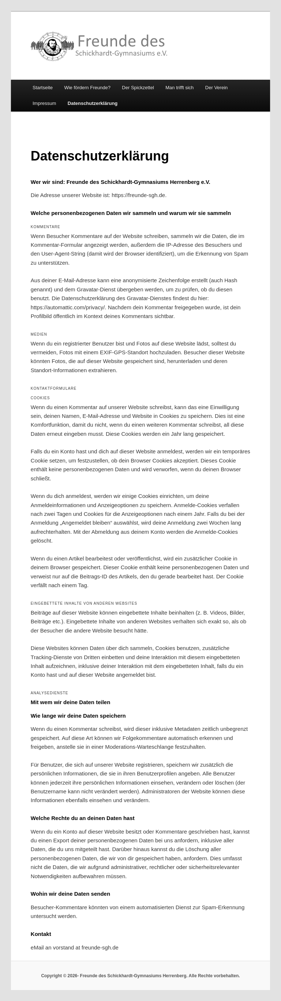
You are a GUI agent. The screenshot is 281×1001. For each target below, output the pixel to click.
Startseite (43, 87)
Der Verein (216, 87)
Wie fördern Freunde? (87, 87)
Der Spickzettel (138, 87)
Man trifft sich (179, 87)
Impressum (44, 103)
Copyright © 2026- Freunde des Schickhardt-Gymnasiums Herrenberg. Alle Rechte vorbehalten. (140, 975)
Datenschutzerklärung (93, 103)
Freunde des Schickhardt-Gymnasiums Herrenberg (99, 46)
